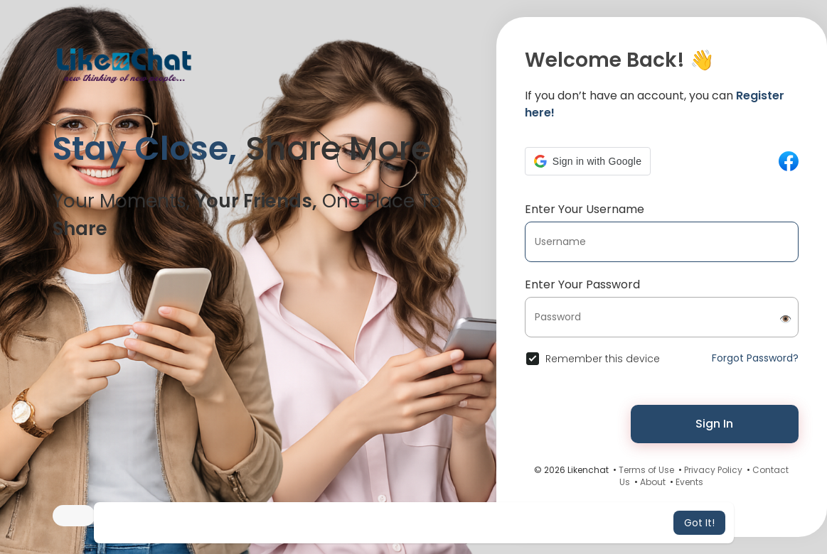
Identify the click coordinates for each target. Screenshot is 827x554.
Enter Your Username (584, 209)
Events (689, 482)
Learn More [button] (533, 523)
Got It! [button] (699, 523)
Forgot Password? (755, 358)
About (653, 482)
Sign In (714, 424)
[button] (588, 161)
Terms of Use (646, 470)
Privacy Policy (713, 470)
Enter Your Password (582, 284)
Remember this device (602, 359)
